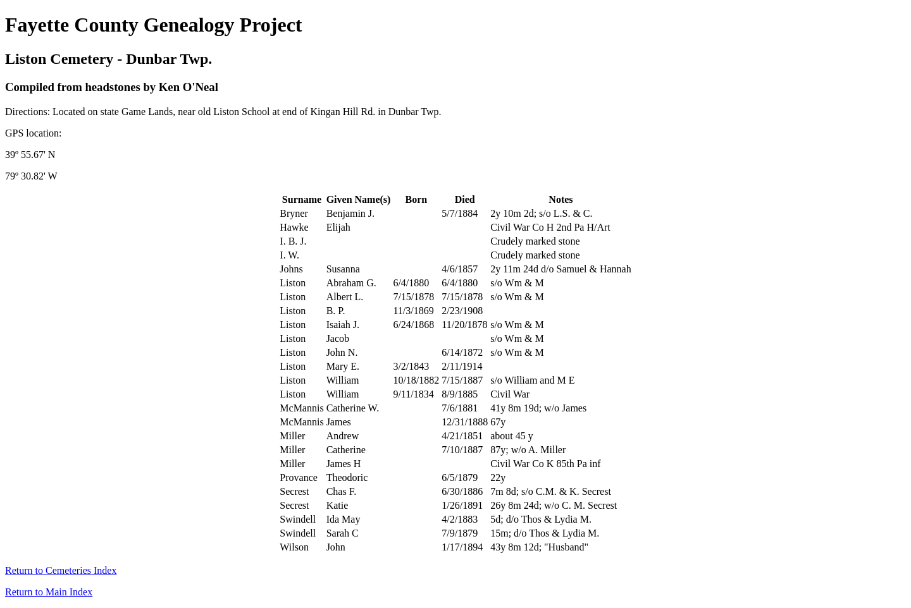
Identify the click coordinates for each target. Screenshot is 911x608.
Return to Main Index (48, 592)
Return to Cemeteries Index (60, 570)
